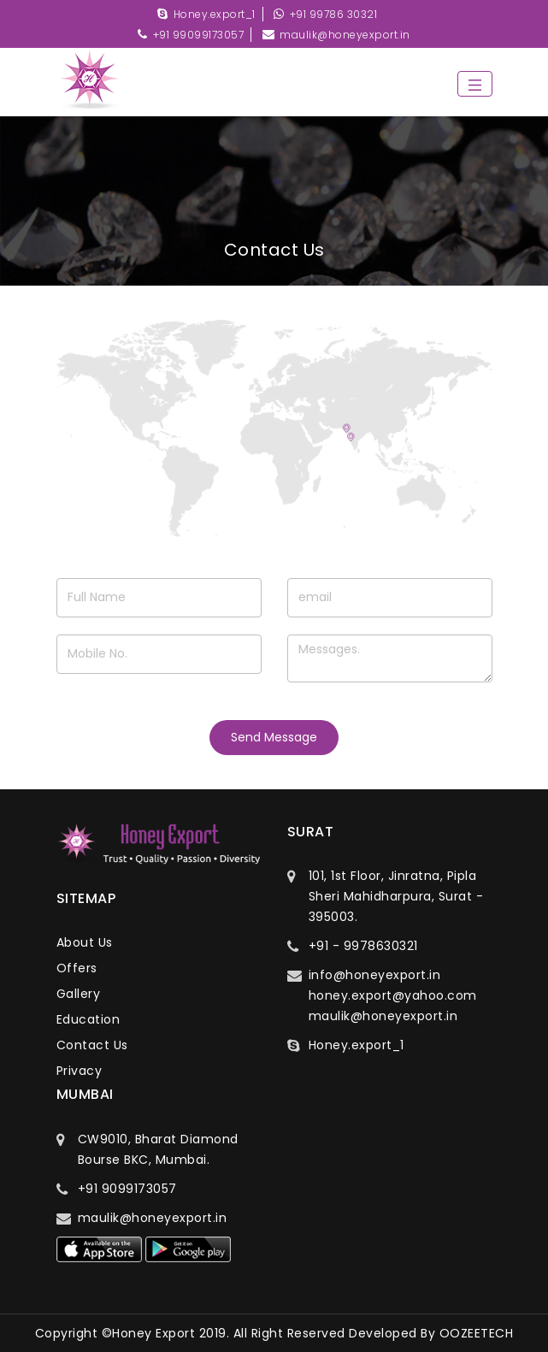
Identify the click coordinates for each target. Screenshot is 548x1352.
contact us (92, 1045)
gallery (78, 993)
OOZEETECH (476, 1333)
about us (84, 942)
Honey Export (153, 1333)
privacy (79, 1070)
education (88, 1019)
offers (76, 968)
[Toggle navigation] (474, 84)
